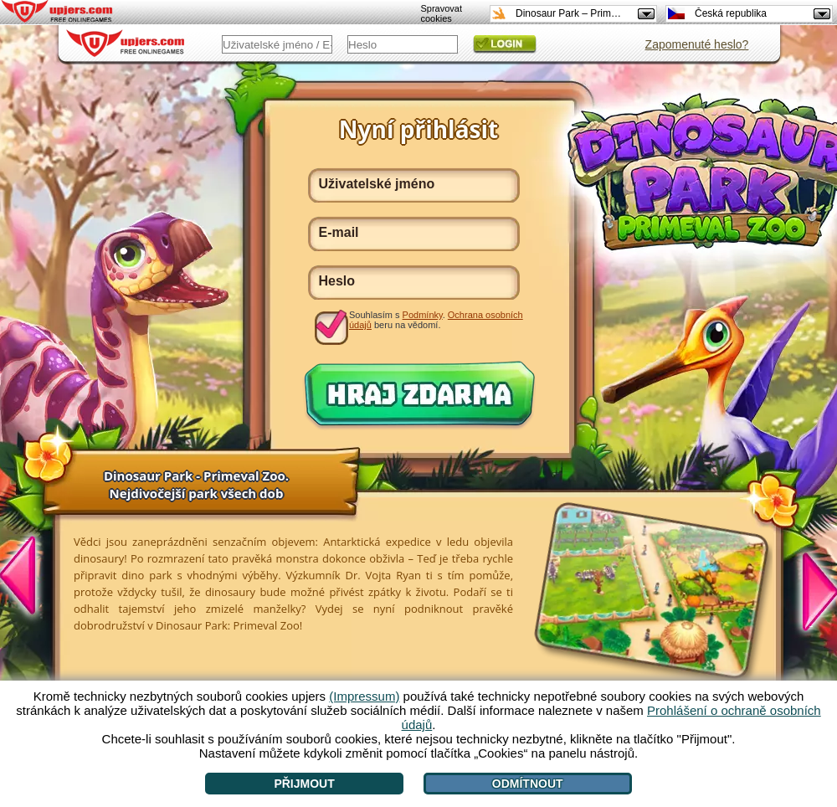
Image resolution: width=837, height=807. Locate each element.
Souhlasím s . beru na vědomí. (436, 320)
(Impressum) (364, 696)
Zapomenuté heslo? (697, 44)
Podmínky (423, 315)
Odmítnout (527, 783)
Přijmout (304, 783)
